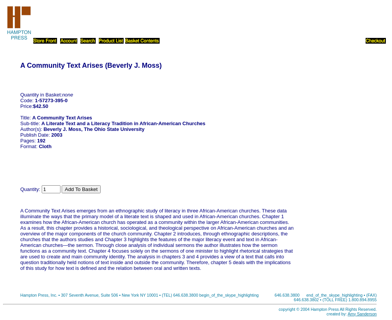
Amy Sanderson (362, 314)
